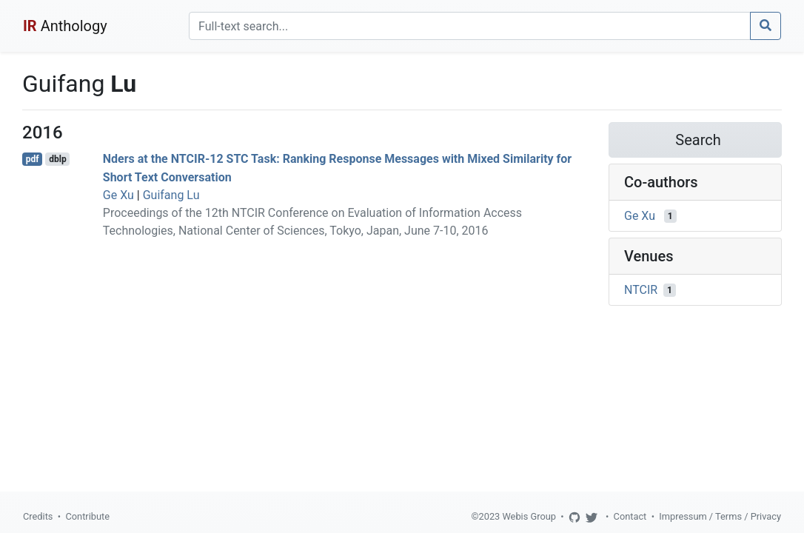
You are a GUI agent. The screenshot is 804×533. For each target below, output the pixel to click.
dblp (57, 159)
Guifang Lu (171, 195)
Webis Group (529, 516)
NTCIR (640, 290)
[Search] (470, 26)
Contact (630, 516)
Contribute (87, 516)
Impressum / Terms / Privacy (720, 516)
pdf (32, 159)
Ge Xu (118, 195)
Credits (38, 516)
